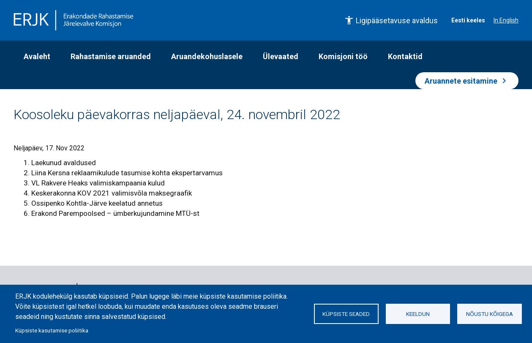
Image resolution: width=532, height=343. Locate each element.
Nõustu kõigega (489, 313)
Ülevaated (280, 56)
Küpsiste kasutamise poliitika (51, 330)
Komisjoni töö (343, 56)
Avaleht (37, 56)
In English (506, 20)
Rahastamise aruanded (111, 56)
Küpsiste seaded (346, 313)
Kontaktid (405, 56)
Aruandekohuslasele (207, 56)
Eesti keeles (468, 20)
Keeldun (418, 313)
